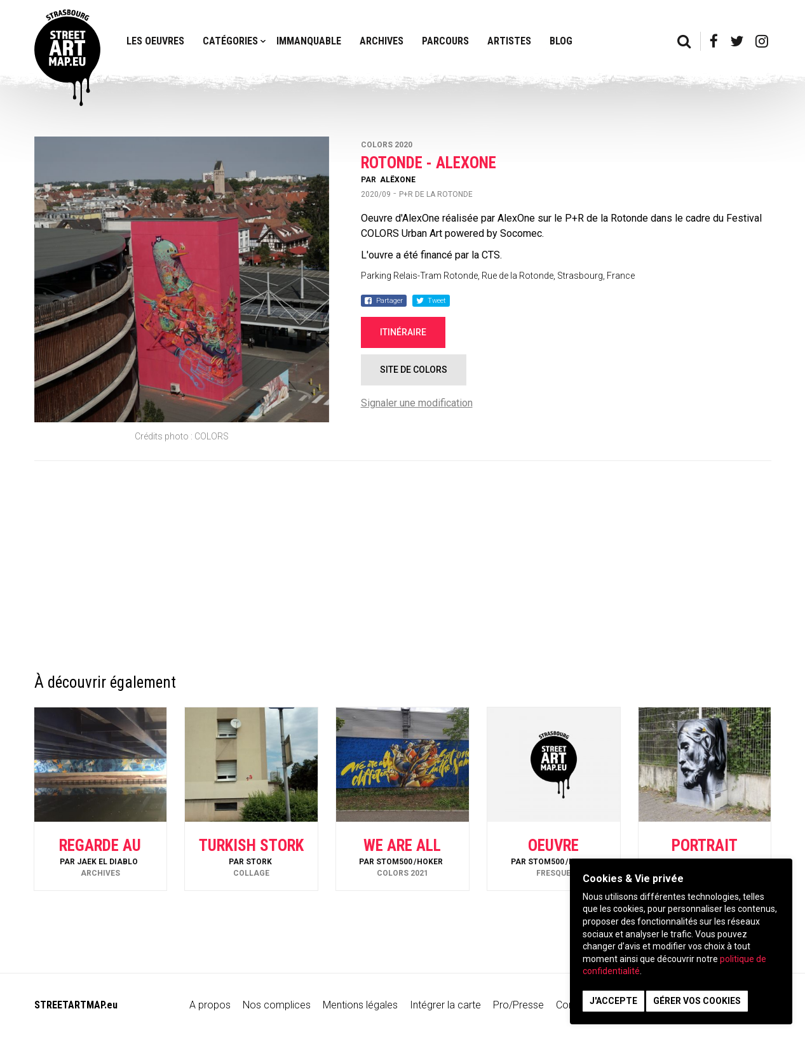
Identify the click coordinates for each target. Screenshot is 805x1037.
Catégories (230, 41)
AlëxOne (398, 179)
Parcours (445, 41)
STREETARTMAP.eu (76, 1005)
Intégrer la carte (445, 1005)
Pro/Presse (518, 1005)
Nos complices (277, 1005)
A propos (210, 1005)
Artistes (509, 41)
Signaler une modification (417, 403)
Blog (561, 41)
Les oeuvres (155, 41)
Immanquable (308, 41)
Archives (381, 41)
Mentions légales (360, 1005)
